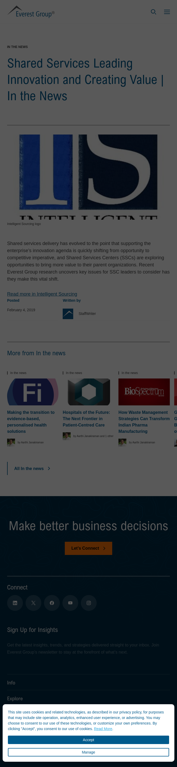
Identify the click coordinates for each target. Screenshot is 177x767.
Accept (88, 740)
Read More (103, 729)
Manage (88, 752)
